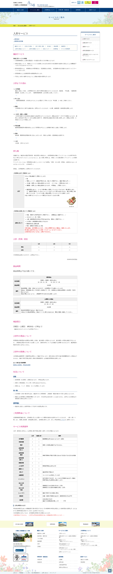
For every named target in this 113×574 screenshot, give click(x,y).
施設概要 (39, 541)
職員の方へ (19, 550)
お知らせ (15, 572)
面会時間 (56, 46)
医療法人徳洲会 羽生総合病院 (21, 365)
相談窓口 (63, 46)
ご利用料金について (49, 9)
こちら (63, 419)
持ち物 (49, 46)
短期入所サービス (87, 42)
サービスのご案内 (34, 9)
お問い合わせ (45, 572)
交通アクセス (92, 9)
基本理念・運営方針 (42, 536)
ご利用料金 (55, 48)
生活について (46, 48)
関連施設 (21, 572)
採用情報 (78, 9)
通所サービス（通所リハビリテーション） (66, 540)
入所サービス (86, 38)
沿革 (38, 543)
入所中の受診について (20, 48)
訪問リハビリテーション (89, 59)
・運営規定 (16, 39)
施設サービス (18, 46)
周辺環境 (83, 562)
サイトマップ (53, 572)
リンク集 (28, 572)
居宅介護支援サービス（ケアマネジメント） (64, 544)
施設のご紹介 (20, 9)
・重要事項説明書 (18, 41)
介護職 (60, 559)
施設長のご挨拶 (41, 533)
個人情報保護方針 (36, 572)
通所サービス (86, 46)
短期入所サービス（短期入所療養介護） (67, 536)
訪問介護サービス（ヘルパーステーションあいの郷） (67, 548)
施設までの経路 (84, 559)
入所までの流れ (28, 46)
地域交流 (39, 562)
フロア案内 (40, 538)
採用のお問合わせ (63, 567)
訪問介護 (61, 562)
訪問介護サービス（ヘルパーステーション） (90, 55)
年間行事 (39, 559)
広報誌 (39, 546)
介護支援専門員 (63, 564)
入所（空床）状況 (39, 46)
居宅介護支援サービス (88, 50)
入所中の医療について (34, 48)
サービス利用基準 (65, 48)
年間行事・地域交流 (64, 9)
